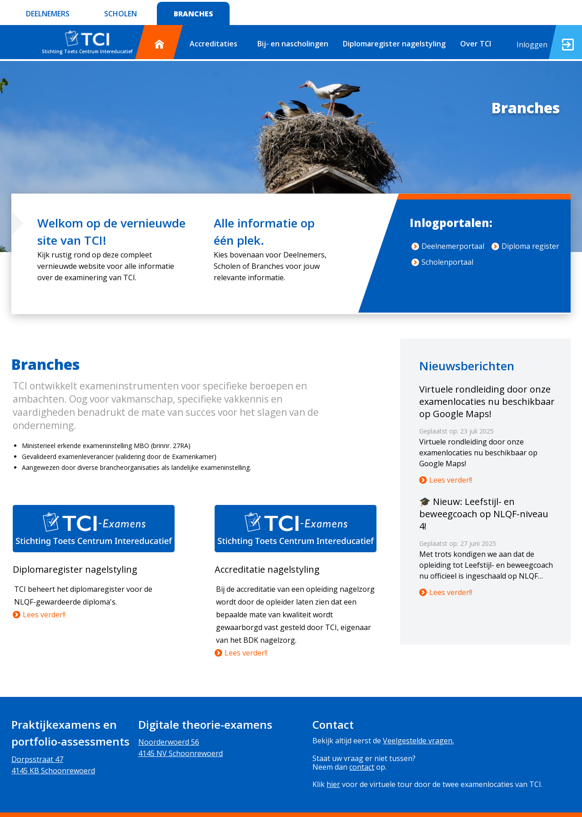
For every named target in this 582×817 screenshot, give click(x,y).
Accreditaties (213, 44)
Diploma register (525, 246)
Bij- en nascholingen (292, 44)
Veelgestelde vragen (417, 741)
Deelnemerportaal (447, 246)
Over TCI (475, 44)
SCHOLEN (120, 14)
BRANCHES (193, 14)
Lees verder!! (39, 615)
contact (361, 767)
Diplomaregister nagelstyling (394, 44)
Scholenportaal (442, 262)
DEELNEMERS (48, 14)
